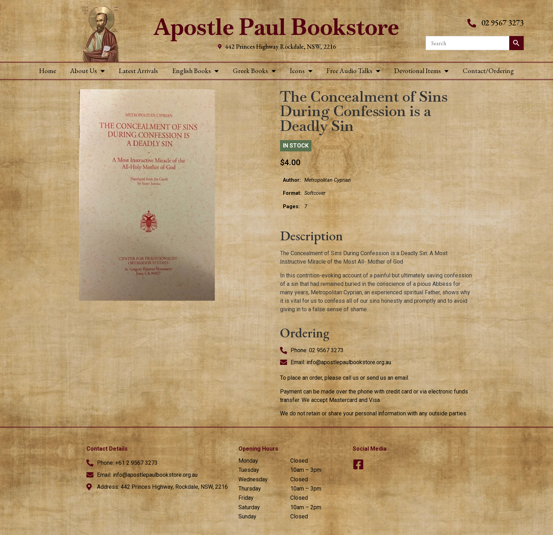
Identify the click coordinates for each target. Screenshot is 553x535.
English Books (195, 71)
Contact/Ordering (488, 70)
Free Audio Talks (353, 71)
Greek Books (254, 71)
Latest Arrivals (138, 70)
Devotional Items (421, 71)
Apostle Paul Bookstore (276, 27)
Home (47, 70)
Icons (301, 71)
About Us (87, 71)
